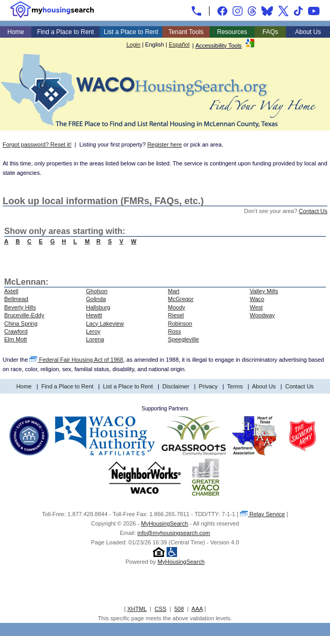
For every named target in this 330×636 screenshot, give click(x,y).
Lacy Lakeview (105, 323)
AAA (197, 609)
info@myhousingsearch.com (173, 533)
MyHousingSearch (164, 523)
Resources (232, 32)
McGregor (181, 299)
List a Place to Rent (131, 32)
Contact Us (313, 211)
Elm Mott (15, 339)
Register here (164, 144)
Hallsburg (98, 307)
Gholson (96, 291)
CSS (161, 609)
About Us (308, 32)
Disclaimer (175, 386)
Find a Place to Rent (65, 32)
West (256, 307)
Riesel (176, 315)
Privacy (208, 386)
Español (179, 44)
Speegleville (183, 339)
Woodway (262, 315)
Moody (176, 307)
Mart (174, 291)
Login (133, 44)
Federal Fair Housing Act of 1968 (76, 359)
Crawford (16, 331)
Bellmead (16, 299)
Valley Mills (264, 291)
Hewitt (94, 315)
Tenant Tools (185, 32)
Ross (174, 331)
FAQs (270, 32)
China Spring (21, 323)
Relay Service (262, 514)
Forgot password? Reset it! (37, 144)
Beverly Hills (20, 307)
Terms (235, 386)
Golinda (96, 299)
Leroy (93, 331)
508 (179, 609)
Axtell (11, 291)
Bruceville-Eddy (24, 315)
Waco (257, 299)
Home (15, 32)
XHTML (137, 609)
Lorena (95, 339)
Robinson (180, 323)
